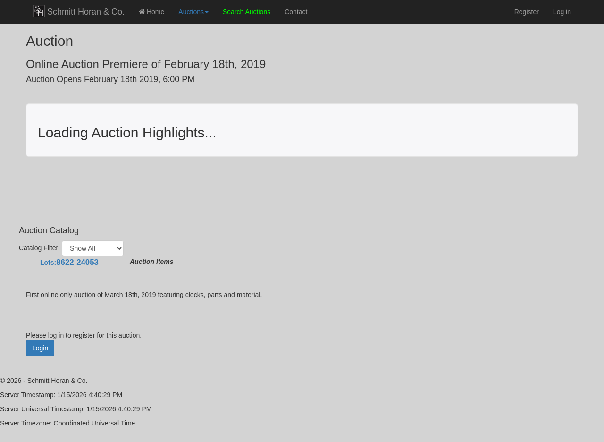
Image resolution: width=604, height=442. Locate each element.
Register (526, 12)
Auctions (193, 12)
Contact (296, 12)
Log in (562, 12)
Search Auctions (246, 12)
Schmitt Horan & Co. (79, 11)
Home (151, 12)
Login (40, 348)
